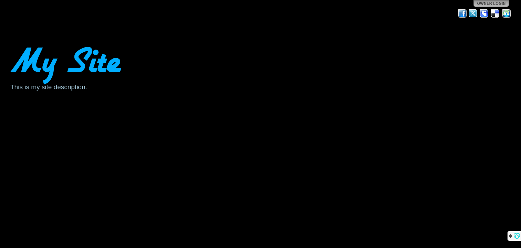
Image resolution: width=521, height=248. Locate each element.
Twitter (473, 13)
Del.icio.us (495, 13)
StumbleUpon (506, 13)
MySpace (484, 13)
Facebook (462, 13)
